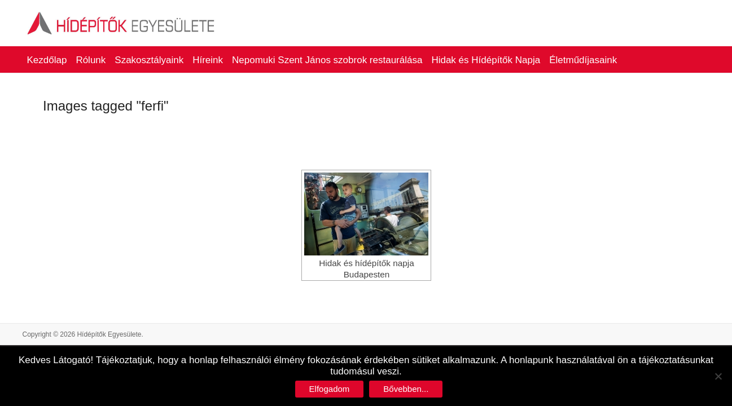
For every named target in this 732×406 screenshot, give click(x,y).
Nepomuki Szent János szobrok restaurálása (327, 60)
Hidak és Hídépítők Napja (485, 60)
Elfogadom (329, 389)
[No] (718, 376)
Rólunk (91, 60)
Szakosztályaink (149, 60)
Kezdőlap (47, 60)
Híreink (207, 60)
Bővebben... (405, 389)
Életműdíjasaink (583, 60)
